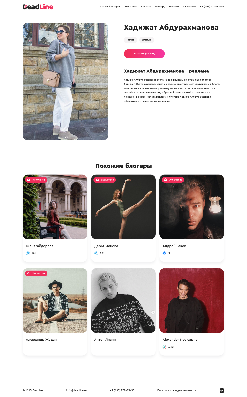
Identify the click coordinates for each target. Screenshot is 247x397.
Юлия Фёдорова (39, 246)
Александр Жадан (41, 339)
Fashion (131, 40)
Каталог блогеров (109, 6)
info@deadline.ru (76, 390)
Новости (174, 6)
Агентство (130, 6)
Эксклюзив (39, 179)
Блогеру (160, 6)
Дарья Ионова (106, 246)
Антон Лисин (105, 339)
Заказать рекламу (144, 53)
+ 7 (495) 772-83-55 (212, 6)
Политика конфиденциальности (176, 390)
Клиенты (146, 6)
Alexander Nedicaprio (180, 339)
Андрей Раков (174, 246)
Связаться (189, 6)
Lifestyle (146, 40)
